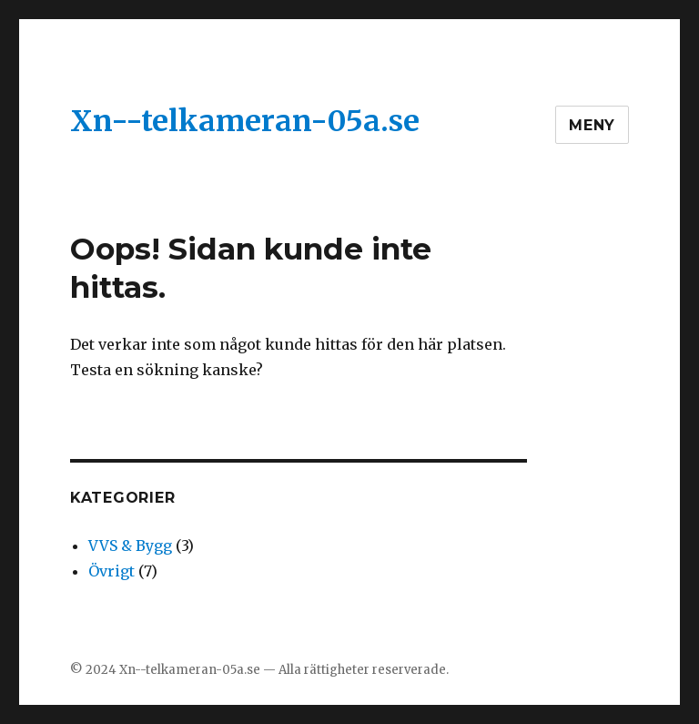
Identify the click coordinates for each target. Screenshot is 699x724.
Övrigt (111, 571)
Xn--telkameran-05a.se (245, 121)
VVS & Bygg (130, 545)
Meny (592, 125)
